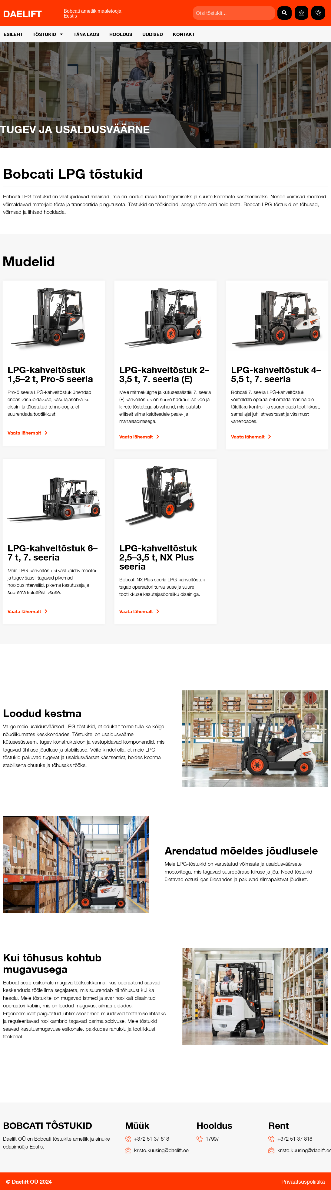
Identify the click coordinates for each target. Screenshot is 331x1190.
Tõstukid (48, 34)
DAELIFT (22, 12)
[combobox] (234, 13)
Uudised (152, 34)
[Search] (284, 13)
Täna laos (86, 34)
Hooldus (120, 34)
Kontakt (184, 34)
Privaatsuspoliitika (303, 1181)
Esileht (13, 34)
